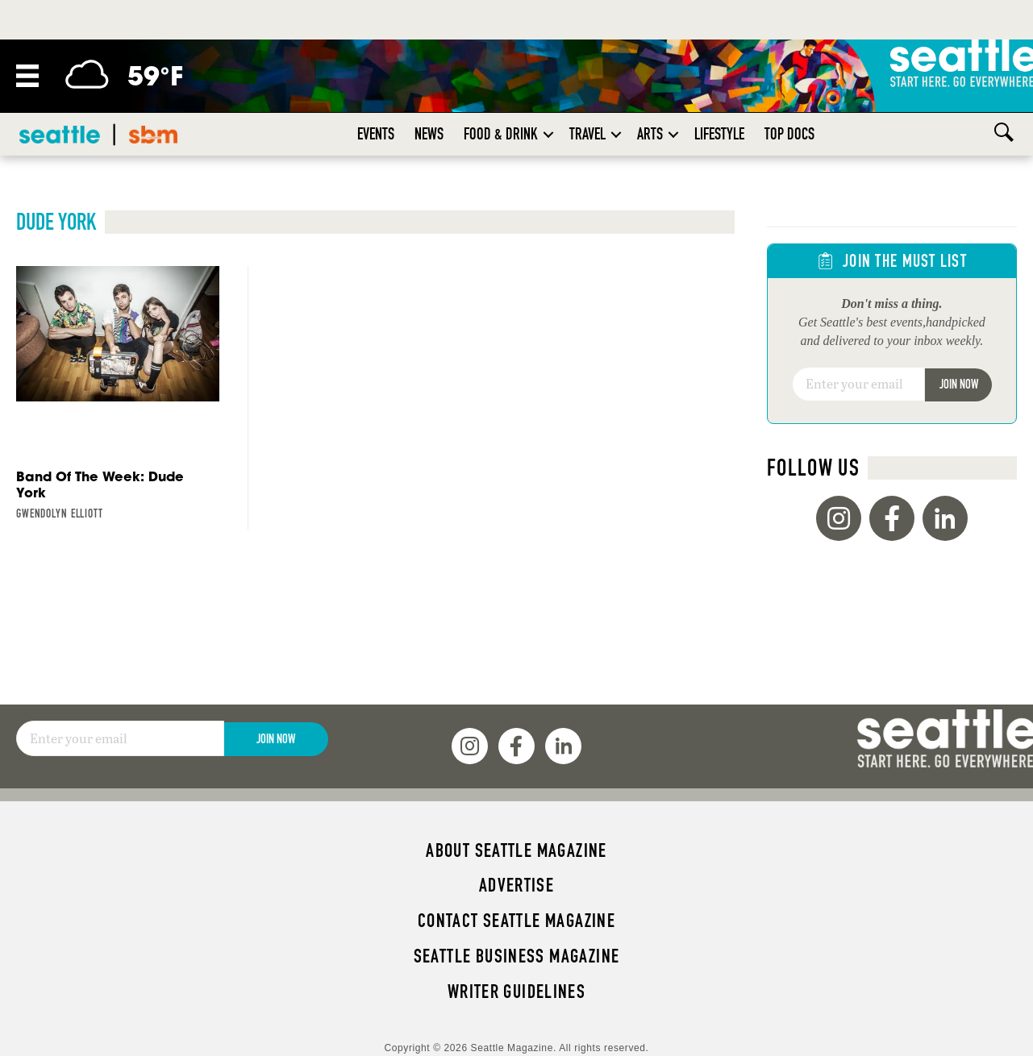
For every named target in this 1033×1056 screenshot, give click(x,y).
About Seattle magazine (516, 850)
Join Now (958, 384)
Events (375, 133)
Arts (650, 133)
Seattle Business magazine (517, 956)
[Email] (859, 384)
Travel (587, 133)
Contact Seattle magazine (516, 920)
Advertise (516, 885)
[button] (548, 134)
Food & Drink (501, 133)
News (429, 133)
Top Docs (789, 133)
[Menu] (27, 75)
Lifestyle (719, 133)
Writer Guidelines (517, 991)
